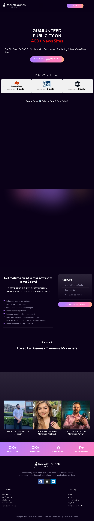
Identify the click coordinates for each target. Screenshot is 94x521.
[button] (41, 5)
